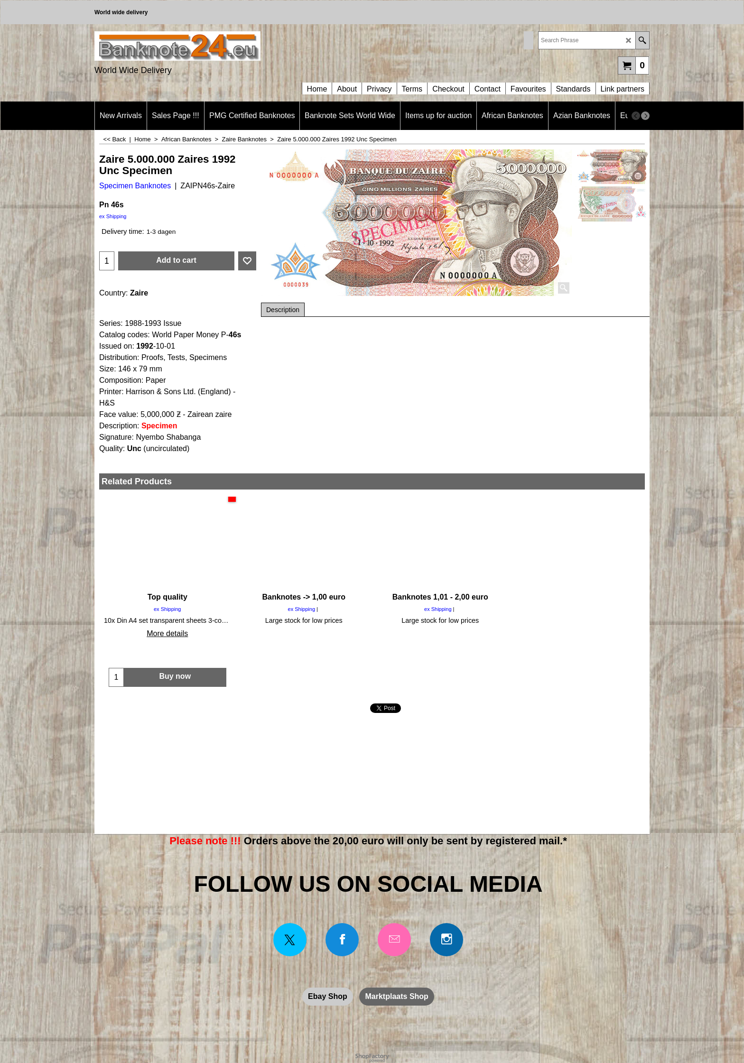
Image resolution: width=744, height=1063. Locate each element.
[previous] (636, 115)
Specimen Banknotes (135, 186)
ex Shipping (113, 216)
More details (167, 633)
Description (282, 310)
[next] (645, 115)
